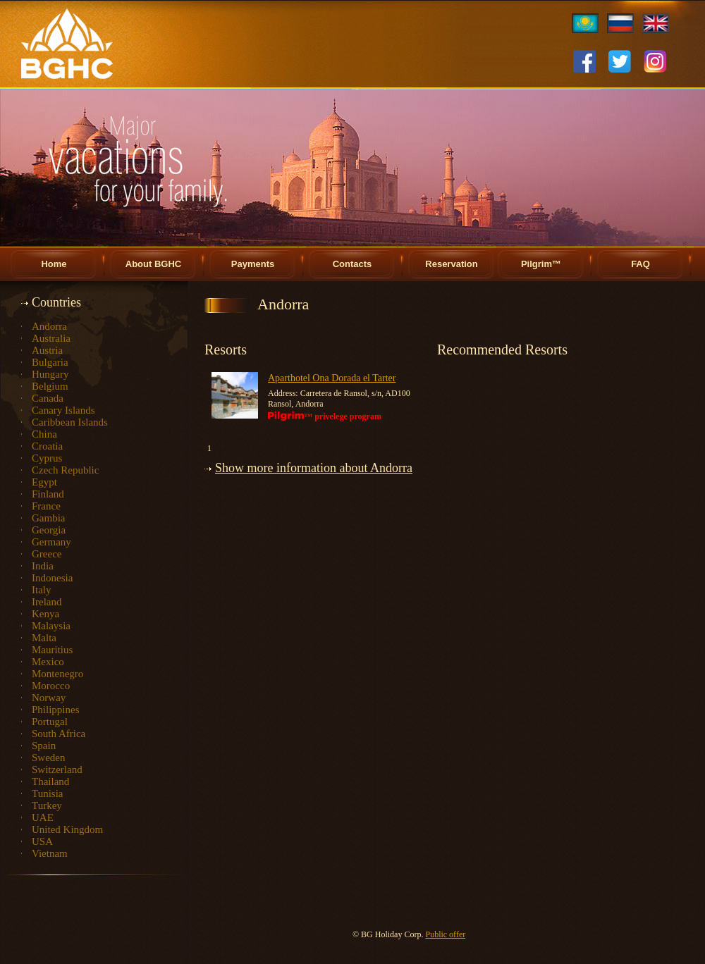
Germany (51, 542)
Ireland (46, 601)
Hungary (50, 374)
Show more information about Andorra (313, 468)
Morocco (51, 685)
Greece (46, 554)
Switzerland (57, 769)
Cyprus (47, 458)
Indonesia (52, 577)
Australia (51, 338)
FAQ (640, 264)
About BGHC (153, 264)
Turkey (47, 805)
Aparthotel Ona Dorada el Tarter (332, 378)
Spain (44, 745)
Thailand (50, 781)
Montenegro (57, 673)
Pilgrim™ (541, 264)
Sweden (49, 757)
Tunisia (47, 793)
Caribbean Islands (70, 422)
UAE (43, 817)
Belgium (50, 386)
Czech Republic (65, 470)
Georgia (49, 530)
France (46, 506)
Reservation (451, 264)
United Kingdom (67, 829)
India (43, 565)
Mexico (48, 661)
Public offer (445, 934)
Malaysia (51, 625)
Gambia (48, 518)
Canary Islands (63, 410)
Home (53, 264)
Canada (47, 398)
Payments (252, 264)
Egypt (44, 482)
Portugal (50, 721)
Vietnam (50, 853)
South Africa (58, 733)
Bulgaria (50, 362)
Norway (49, 697)
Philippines (56, 709)
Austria (47, 350)
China (44, 434)
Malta (44, 637)
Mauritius (52, 649)
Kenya (45, 613)
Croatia (47, 446)
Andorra (49, 326)
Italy (41, 589)
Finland (48, 494)
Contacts (352, 264)
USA (42, 841)
